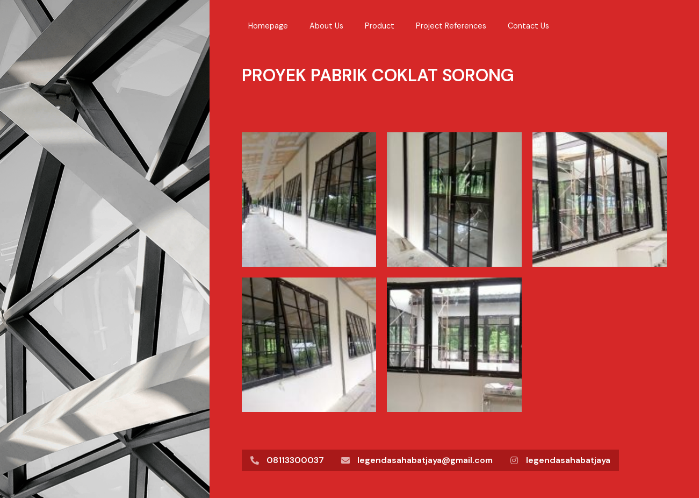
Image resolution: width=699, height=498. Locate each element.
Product (379, 26)
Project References (451, 26)
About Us (326, 26)
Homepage (268, 26)
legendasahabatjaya (568, 460)
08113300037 (295, 460)
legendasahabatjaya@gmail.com (425, 460)
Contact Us (528, 26)
